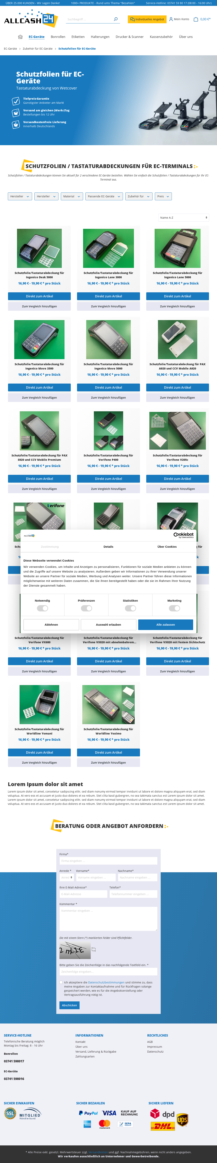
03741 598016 (14, 1079)
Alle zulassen (165, 624)
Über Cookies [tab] (167, 546)
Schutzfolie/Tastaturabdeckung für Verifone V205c (177, 458)
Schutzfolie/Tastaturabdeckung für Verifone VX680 (39, 640)
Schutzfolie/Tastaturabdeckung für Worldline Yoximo (108, 731)
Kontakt (80, 1042)
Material (72, 196)
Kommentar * (68, 904)
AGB (150, 1042)
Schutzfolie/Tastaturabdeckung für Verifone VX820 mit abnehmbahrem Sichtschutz (108, 640)
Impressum (154, 1046)
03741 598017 (14, 1061)
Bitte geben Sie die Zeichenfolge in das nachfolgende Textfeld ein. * (104, 965)
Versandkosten (98, 1152)
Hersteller (20, 196)
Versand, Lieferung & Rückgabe (95, 1051)
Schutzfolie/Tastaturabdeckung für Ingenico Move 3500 (39, 366)
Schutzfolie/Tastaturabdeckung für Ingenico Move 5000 (108, 366)
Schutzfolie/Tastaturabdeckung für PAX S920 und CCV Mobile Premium (39, 458)
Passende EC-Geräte (104, 196)
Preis (163, 196)
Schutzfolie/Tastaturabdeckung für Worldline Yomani (39, 731)
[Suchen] (115, 19)
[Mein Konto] (179, 19)
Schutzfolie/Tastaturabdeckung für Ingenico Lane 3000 (108, 275)
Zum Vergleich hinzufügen (39, 306)
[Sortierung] (183, 218)
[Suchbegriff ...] (88, 19)
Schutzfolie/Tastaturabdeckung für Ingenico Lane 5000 (177, 275)
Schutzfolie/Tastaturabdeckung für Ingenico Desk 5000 (39, 275)
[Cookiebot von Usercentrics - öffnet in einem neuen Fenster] (176, 535)
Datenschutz (155, 1051)
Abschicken (69, 1005)
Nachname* (126, 871)
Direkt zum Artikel (39, 296)
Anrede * (65, 871)
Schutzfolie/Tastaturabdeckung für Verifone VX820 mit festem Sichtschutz (177, 640)
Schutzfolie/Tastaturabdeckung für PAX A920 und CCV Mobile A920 (177, 366)
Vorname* (82, 871)
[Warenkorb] (202, 19)
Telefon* (115, 887)
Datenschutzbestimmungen (106, 982)
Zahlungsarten (85, 1056)
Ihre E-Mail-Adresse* (73, 887)
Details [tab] (108, 546)
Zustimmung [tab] (50, 546)
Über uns (81, 1046)
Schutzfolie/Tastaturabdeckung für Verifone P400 (108, 458)
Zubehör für (139, 196)
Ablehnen (51, 624)
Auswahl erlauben (108, 624)
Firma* (63, 854)
